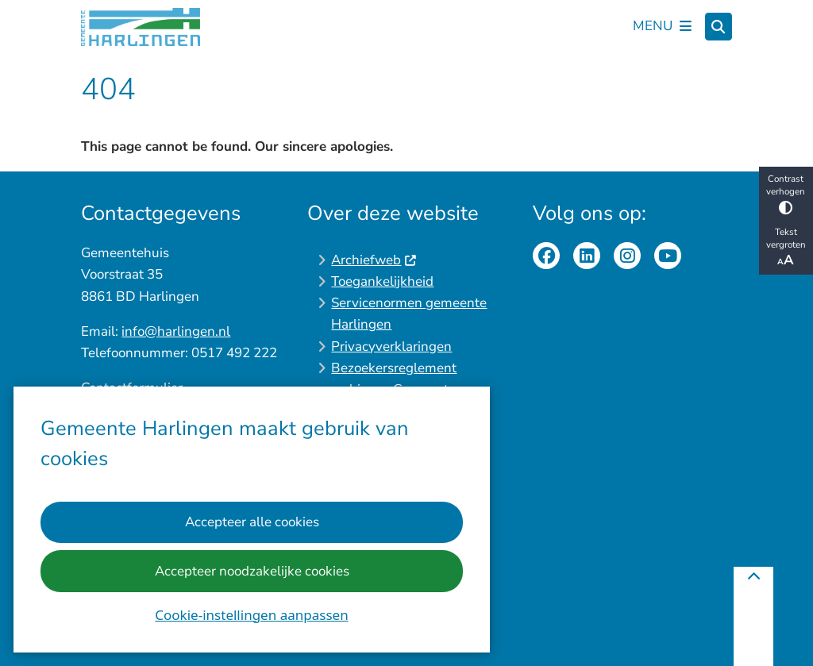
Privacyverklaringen (391, 346)
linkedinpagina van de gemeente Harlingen (586, 255)
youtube (667, 255)
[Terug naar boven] (753, 616)
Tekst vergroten (786, 247)
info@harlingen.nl (175, 331)
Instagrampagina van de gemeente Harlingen (627, 255)
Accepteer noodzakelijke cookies (252, 571)
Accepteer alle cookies (252, 523)
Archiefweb (374, 260)
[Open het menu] (662, 27)
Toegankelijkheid (382, 281)
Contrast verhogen (786, 193)
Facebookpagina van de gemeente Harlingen (546, 255)
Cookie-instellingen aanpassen (251, 615)
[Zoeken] (718, 25)
